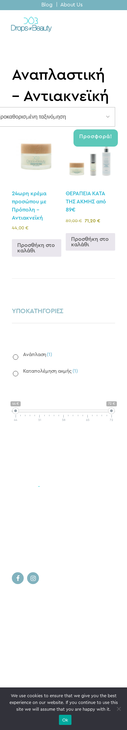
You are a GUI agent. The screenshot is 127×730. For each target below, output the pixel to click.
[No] (118, 708)
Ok (65, 720)
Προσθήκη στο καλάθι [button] (36, 248)
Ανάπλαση (37, 354)
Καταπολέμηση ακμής (50, 371)
